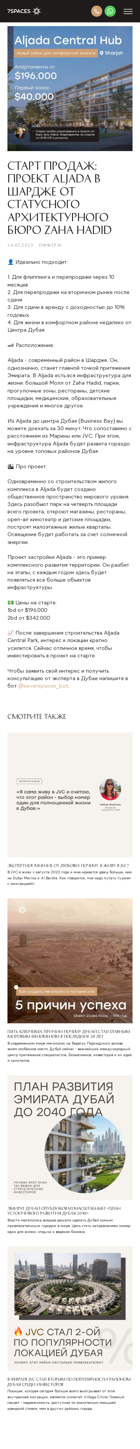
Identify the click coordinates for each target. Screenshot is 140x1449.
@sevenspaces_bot (43, 686)
